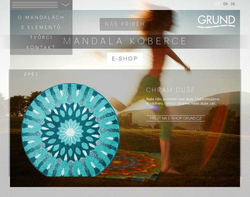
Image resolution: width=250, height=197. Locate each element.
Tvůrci (41, 37)
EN (226, 4)
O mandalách (41, 17)
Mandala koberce (126, 41)
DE (233, 4)
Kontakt (41, 47)
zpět (31, 74)
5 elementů (41, 27)
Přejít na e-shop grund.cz (176, 118)
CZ (217, 4)
